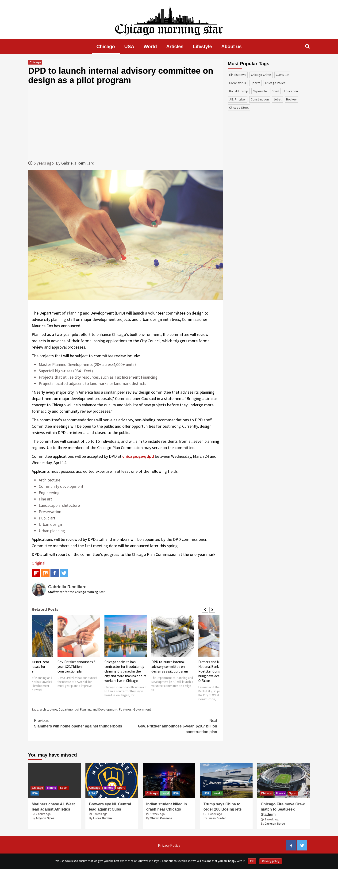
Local (165, 793)
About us (231, 46)
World (150, 46)
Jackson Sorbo (275, 823)
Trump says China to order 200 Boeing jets (223, 806)
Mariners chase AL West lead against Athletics (53, 806)
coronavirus (237, 83)
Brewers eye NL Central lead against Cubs (110, 806)
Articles (174, 46)
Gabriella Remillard (77, 163)
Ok (252, 861)
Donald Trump (238, 91)
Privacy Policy (169, 845)
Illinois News (237, 75)
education (291, 91)
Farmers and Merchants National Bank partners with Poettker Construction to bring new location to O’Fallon (218, 671)
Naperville (260, 91)
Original (38, 563)
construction (260, 99)
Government (142, 709)
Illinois (51, 787)
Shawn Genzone (161, 818)
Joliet (277, 99)
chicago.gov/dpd (138, 456)
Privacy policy (270, 861)
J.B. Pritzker (237, 99)
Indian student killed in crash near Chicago (166, 806)
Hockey (291, 99)
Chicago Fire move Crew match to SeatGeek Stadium (283, 809)
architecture (48, 709)
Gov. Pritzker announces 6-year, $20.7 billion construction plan (77, 666)
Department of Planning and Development (88, 709)
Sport (63, 787)
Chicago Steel (239, 107)
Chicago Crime (261, 75)
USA (129, 46)
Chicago (105, 46)
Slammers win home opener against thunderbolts (80, 723)
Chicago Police (275, 83)
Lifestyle (202, 46)
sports (255, 83)
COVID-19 (282, 75)
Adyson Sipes (45, 818)
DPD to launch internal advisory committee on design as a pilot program (169, 666)
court (275, 91)
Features (125, 709)
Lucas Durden (102, 818)
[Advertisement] (125, 122)
